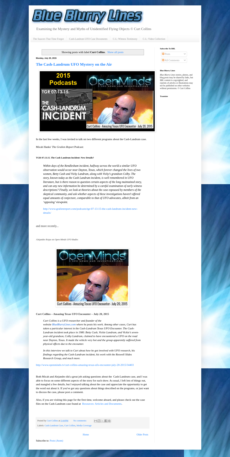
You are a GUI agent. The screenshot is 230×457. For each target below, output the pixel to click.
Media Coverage (84, 425)
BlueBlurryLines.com (64, 324)
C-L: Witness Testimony (125, 39)
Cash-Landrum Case (54, 425)
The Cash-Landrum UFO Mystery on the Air (74, 64)
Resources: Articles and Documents (101, 403)
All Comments (171, 60)
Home (86, 434)
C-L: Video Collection (154, 39)
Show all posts (115, 52)
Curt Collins (69, 425)
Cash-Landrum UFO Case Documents (88, 39)
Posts (166, 54)
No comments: (80, 420)
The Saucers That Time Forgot (48, 39)
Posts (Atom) (56, 440)
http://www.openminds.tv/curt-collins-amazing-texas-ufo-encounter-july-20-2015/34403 (85, 364)
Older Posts (142, 434)
